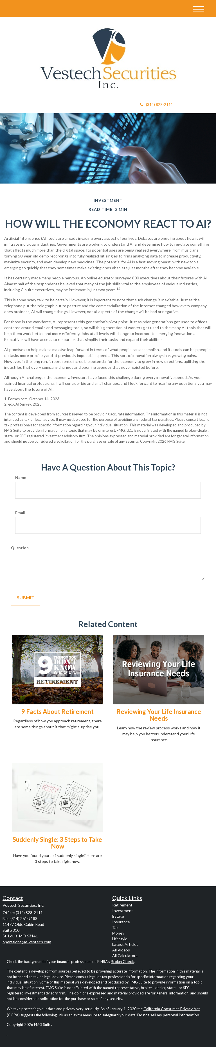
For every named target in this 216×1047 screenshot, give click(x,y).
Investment (122, 910)
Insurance (121, 921)
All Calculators (125, 955)
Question (20, 547)
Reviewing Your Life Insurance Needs (158, 715)
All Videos (121, 949)
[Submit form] (25, 597)
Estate (118, 916)
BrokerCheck (122, 961)
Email (20, 512)
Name (20, 477)
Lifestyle (119, 938)
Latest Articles (125, 944)
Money (118, 933)
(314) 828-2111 (156, 104)
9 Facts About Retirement (57, 711)
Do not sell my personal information (168, 1014)
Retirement (122, 905)
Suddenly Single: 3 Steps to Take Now (57, 843)
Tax (115, 927)
